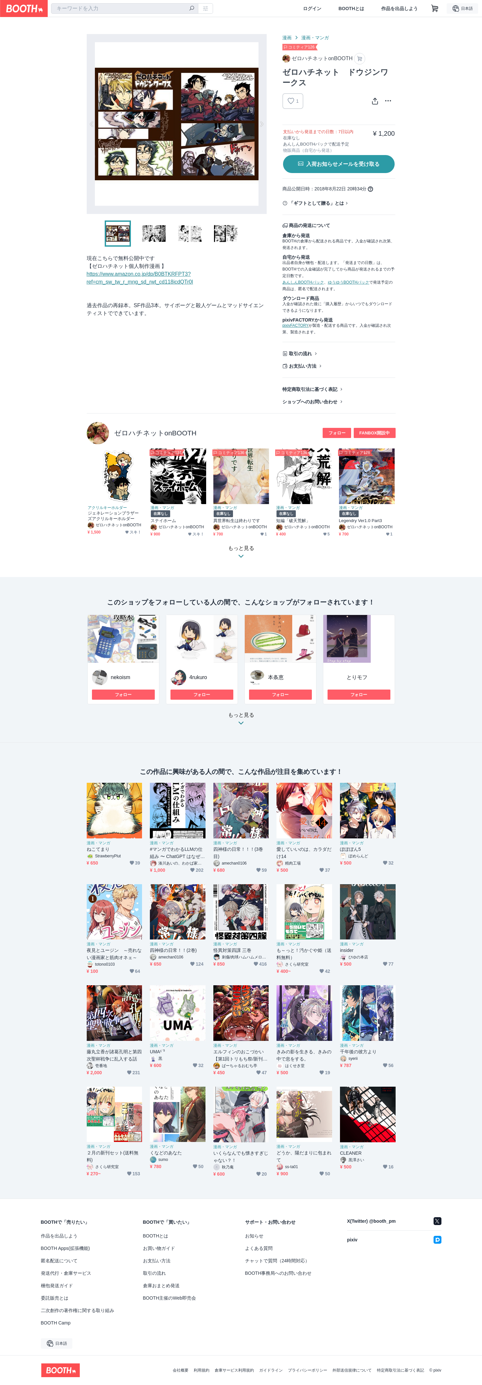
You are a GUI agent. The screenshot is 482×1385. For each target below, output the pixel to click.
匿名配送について (59, 1260)
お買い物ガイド (159, 1248)
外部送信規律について (352, 1370)
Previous (92, 124)
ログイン (312, 8)
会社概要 (180, 1370)
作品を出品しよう (399, 8)
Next (261, 124)
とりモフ (357, 677)
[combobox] (124, 8)
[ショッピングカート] (434, 8)
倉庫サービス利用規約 (234, 1370)
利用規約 (201, 1370)
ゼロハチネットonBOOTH (155, 433)
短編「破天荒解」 (293, 520)
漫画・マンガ (315, 37)
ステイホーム (163, 520)
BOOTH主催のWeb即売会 (169, 1298)
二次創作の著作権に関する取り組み (77, 1310)
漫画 (287, 37)
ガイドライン (271, 1370)
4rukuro (198, 677)
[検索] (192, 8)
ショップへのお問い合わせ (309, 401)
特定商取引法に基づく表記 (309, 389)
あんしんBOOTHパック (303, 282)
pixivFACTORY (295, 325)
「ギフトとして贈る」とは (316, 203)
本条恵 (276, 677)
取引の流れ (300, 353)
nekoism (121, 677)
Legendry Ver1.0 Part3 (360, 520)
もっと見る (241, 720)
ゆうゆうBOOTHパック (348, 282)
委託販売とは (54, 1298)
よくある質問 (259, 1248)
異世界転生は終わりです (236, 520)
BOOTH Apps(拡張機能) (65, 1248)
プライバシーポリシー (307, 1370)
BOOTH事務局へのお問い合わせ (278, 1273)
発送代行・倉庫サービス (66, 1273)
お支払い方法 (302, 366)
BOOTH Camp (56, 1322)
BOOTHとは (351, 8)
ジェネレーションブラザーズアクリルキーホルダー (113, 516)
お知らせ (254, 1235)
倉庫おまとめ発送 (161, 1285)
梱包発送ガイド (57, 1285)
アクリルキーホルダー (107, 508)
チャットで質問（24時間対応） (277, 1260)
